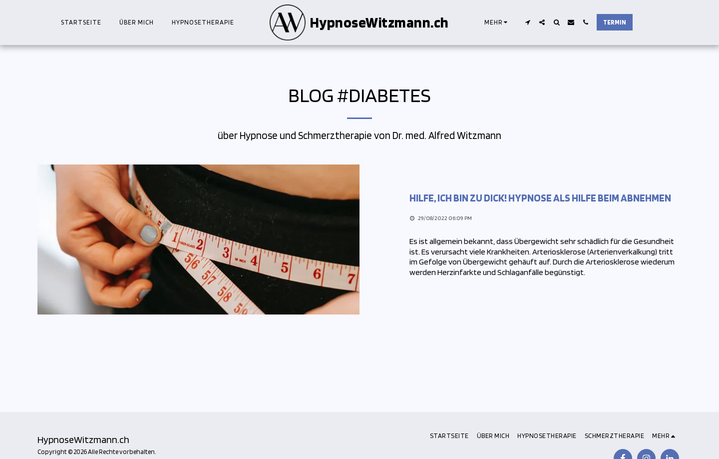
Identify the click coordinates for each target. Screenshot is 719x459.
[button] (527, 22)
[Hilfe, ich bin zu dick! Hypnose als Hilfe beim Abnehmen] (545, 198)
